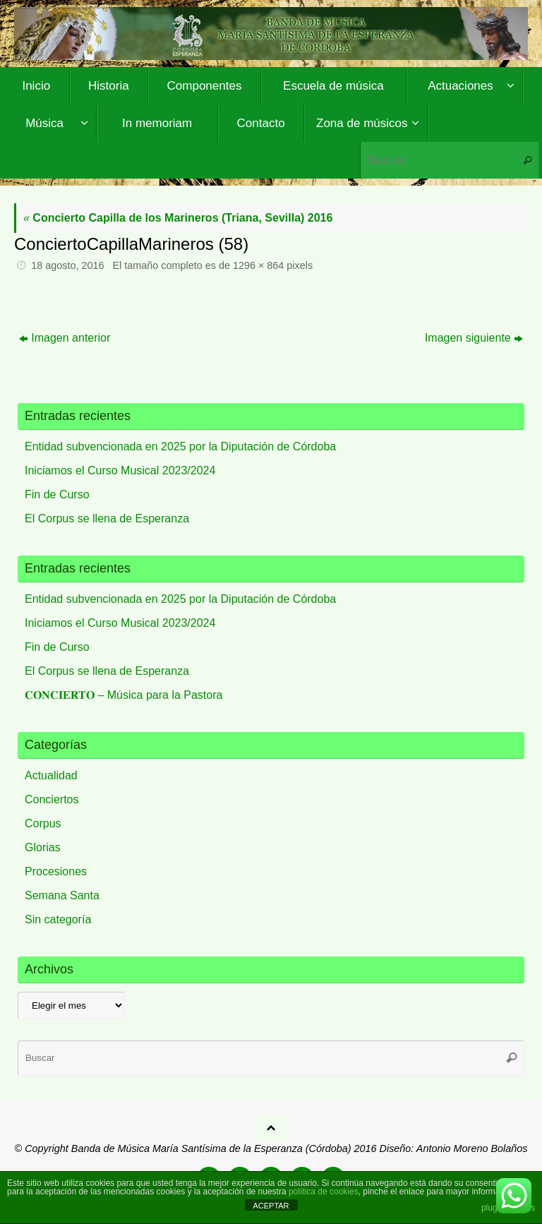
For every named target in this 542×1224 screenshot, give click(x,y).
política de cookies (324, 1191)
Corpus (43, 823)
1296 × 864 (258, 265)
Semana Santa (62, 895)
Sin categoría (58, 919)
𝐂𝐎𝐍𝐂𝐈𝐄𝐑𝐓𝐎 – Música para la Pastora (123, 695)
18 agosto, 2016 (67, 265)
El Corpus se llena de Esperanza (107, 518)
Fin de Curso (57, 494)
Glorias (43, 847)
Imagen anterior (64, 338)
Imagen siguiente (474, 338)
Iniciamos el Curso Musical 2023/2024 (120, 470)
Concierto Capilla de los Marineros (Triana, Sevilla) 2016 (177, 218)
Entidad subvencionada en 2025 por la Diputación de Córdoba (180, 446)
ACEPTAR (271, 1205)
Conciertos (51, 799)
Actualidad (51, 775)
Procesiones (56, 871)
